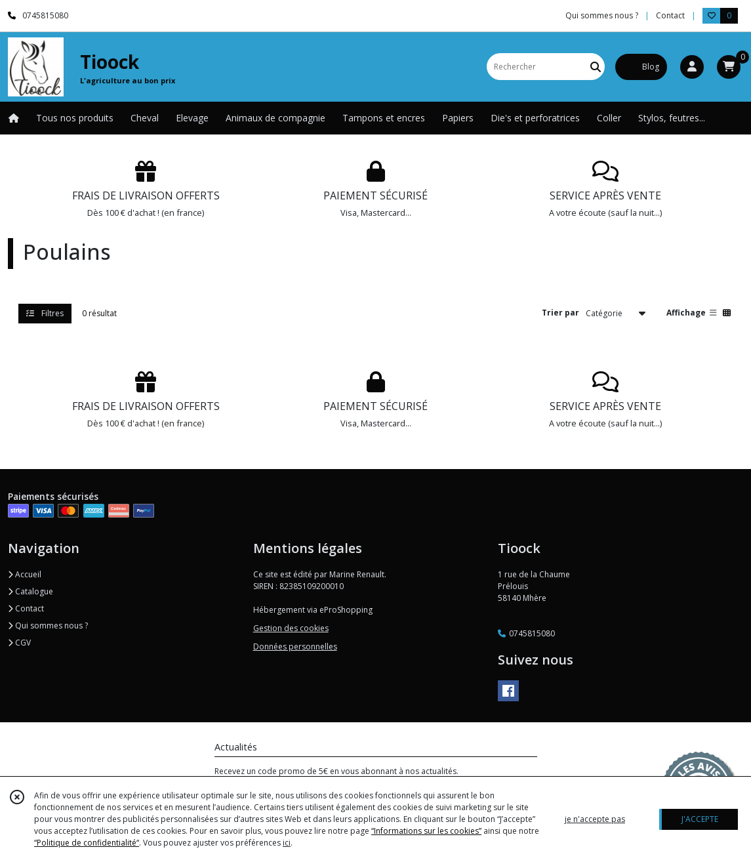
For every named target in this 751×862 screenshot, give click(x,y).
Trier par (560, 312)
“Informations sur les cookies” (426, 830)
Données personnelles (295, 646)
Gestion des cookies (291, 628)
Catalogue (30, 591)
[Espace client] (692, 66)
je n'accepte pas (595, 819)
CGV (19, 642)
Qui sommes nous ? (48, 625)
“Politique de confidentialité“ (86, 842)
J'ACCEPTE (699, 819)
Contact (670, 15)
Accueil (24, 574)
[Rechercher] (595, 66)
